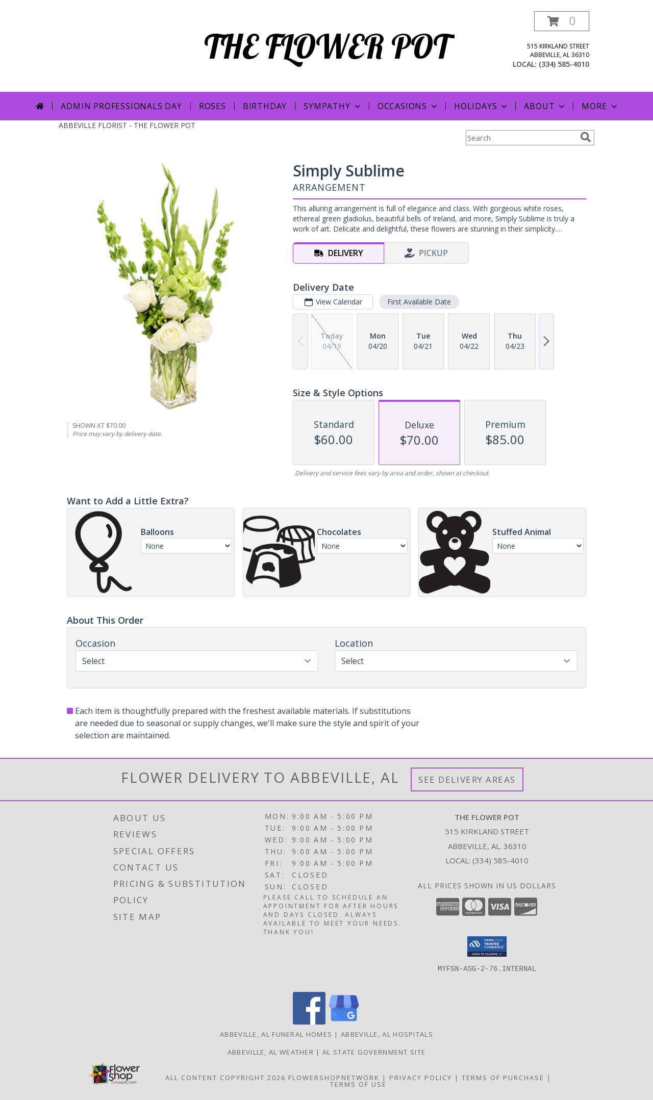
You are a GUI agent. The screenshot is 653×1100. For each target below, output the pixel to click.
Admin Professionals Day (121, 106)
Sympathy (333, 106)
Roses (212, 106)
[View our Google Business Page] (344, 1022)
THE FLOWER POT (326, 46)
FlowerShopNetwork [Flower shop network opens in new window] (334, 1077)
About (545, 106)
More (600, 106)
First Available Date (419, 301)
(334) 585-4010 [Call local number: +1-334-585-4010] (564, 64)
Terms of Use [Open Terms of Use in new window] (358, 1084)
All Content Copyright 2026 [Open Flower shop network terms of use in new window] (225, 1077)
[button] (561, 21)
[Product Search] (520, 138)
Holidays (481, 106)
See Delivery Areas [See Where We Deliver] (467, 779)
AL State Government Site (373, 1052)
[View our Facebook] (309, 1022)
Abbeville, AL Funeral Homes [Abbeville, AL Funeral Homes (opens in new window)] (276, 1034)
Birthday (265, 106)
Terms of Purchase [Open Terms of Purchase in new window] (503, 1077)
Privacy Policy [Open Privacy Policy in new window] (420, 1077)
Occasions (408, 106)
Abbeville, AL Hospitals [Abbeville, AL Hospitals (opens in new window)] (387, 1034)
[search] (585, 137)
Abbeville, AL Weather (271, 1052)
